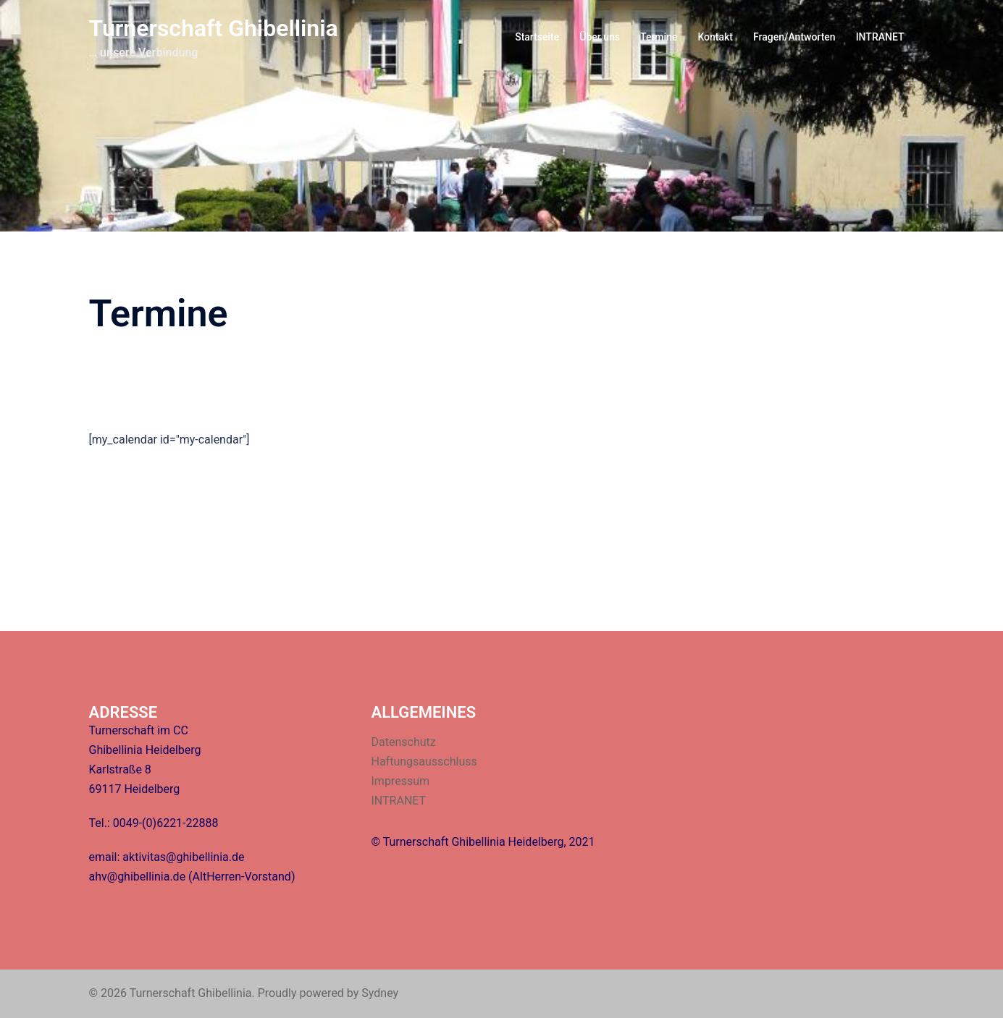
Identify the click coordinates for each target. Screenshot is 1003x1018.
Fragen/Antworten (794, 37)
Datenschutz (404, 742)
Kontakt (715, 37)
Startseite (537, 37)
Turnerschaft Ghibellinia (213, 28)
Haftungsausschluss (424, 761)
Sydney (379, 993)
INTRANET (880, 37)
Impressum (401, 781)
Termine (658, 37)
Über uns (599, 37)
